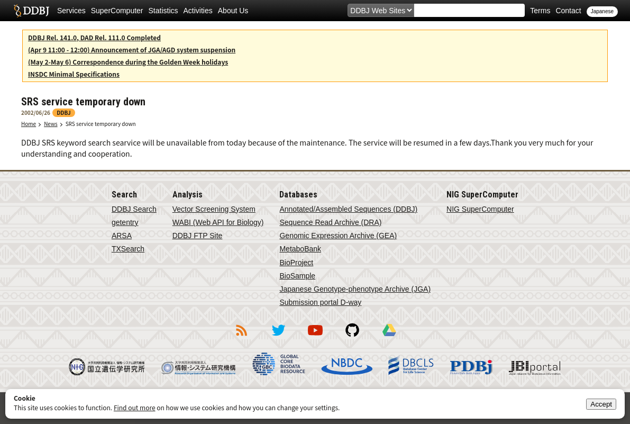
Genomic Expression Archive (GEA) (338, 235)
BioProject (296, 262)
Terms (540, 10)
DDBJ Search (134, 209)
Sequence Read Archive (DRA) (330, 222)
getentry (125, 222)
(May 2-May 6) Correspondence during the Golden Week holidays (128, 61)
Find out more (135, 407)
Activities (198, 10)
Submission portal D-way (320, 302)
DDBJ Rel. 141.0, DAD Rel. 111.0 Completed (94, 37)
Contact (568, 10)
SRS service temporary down (101, 124)
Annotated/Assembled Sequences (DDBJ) (348, 209)
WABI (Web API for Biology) (218, 222)
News (51, 124)
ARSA (122, 235)
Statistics (163, 10)
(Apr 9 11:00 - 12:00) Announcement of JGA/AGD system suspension (131, 49)
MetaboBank (300, 249)
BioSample (297, 276)
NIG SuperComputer (480, 209)
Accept (601, 404)
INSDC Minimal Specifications (74, 73)
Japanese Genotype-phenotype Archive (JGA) (355, 289)
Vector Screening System (213, 209)
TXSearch (128, 249)
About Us (233, 10)
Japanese (602, 11)
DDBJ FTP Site (197, 235)
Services (71, 10)
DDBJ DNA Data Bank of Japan (31, 10)
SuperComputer (117, 10)
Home (28, 124)
